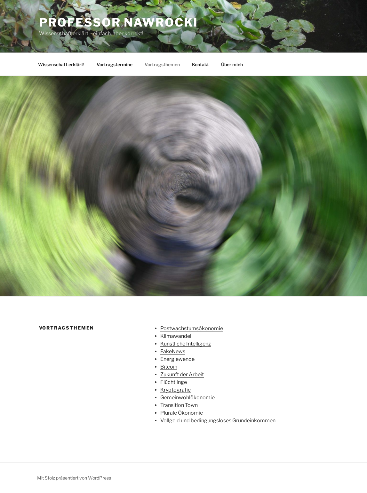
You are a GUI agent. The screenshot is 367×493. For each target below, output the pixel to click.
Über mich (232, 64)
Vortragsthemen (162, 64)
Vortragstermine (114, 64)
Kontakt (200, 64)
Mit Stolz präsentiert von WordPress (74, 478)
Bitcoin (168, 367)
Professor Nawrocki (118, 22)
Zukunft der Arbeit (182, 374)
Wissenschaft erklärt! (61, 64)
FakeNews (172, 351)
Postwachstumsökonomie (191, 328)
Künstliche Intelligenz (185, 344)
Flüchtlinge (173, 382)
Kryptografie (175, 390)
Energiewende (177, 359)
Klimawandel (175, 336)
